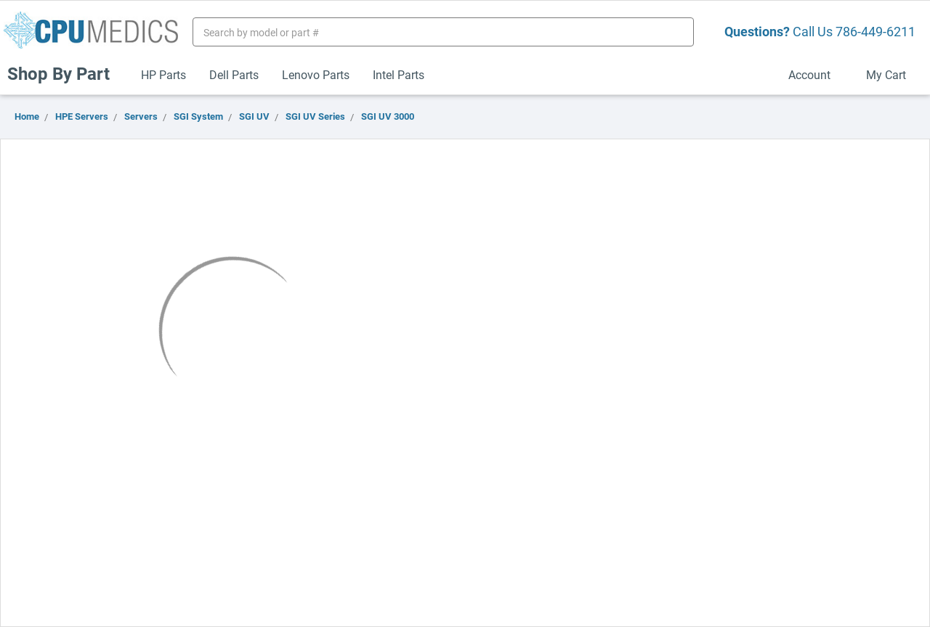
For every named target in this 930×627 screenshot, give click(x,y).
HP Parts (163, 74)
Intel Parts (398, 74)
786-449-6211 (875, 31)
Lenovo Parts (315, 74)
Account (815, 74)
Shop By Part (64, 73)
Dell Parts (234, 74)
